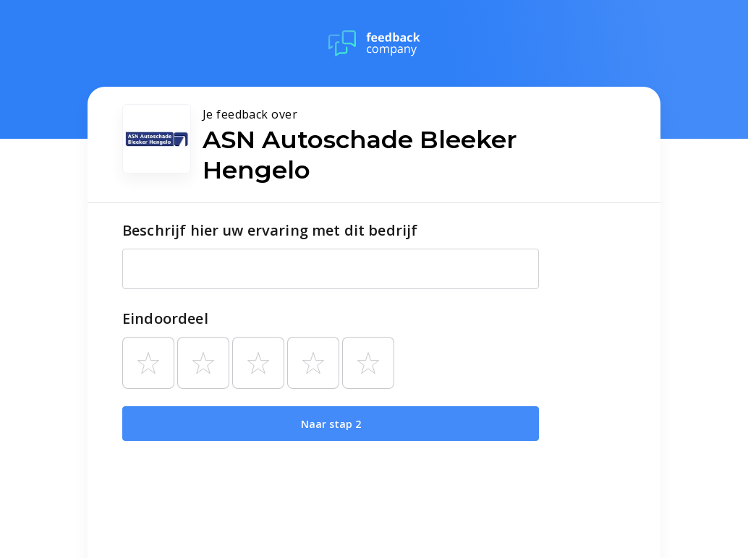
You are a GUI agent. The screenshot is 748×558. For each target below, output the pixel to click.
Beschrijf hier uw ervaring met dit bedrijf (269, 230)
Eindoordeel (165, 318)
